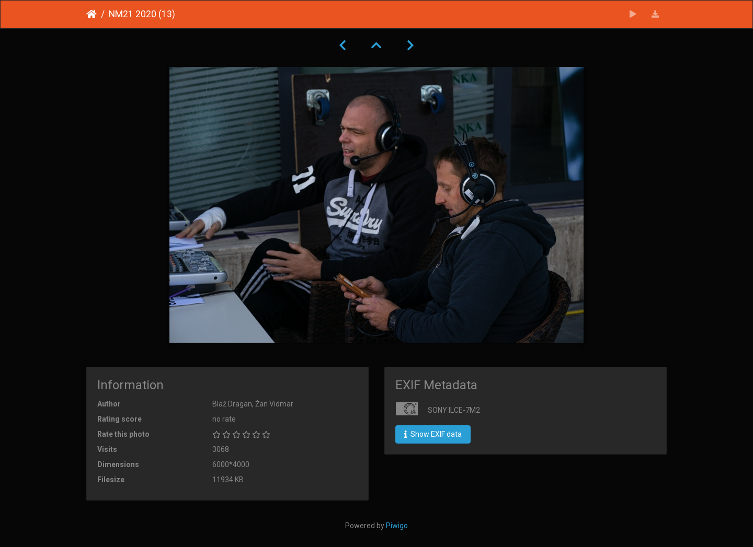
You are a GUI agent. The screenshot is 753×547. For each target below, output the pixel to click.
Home (91, 14)
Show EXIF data (433, 434)
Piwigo (397, 525)
